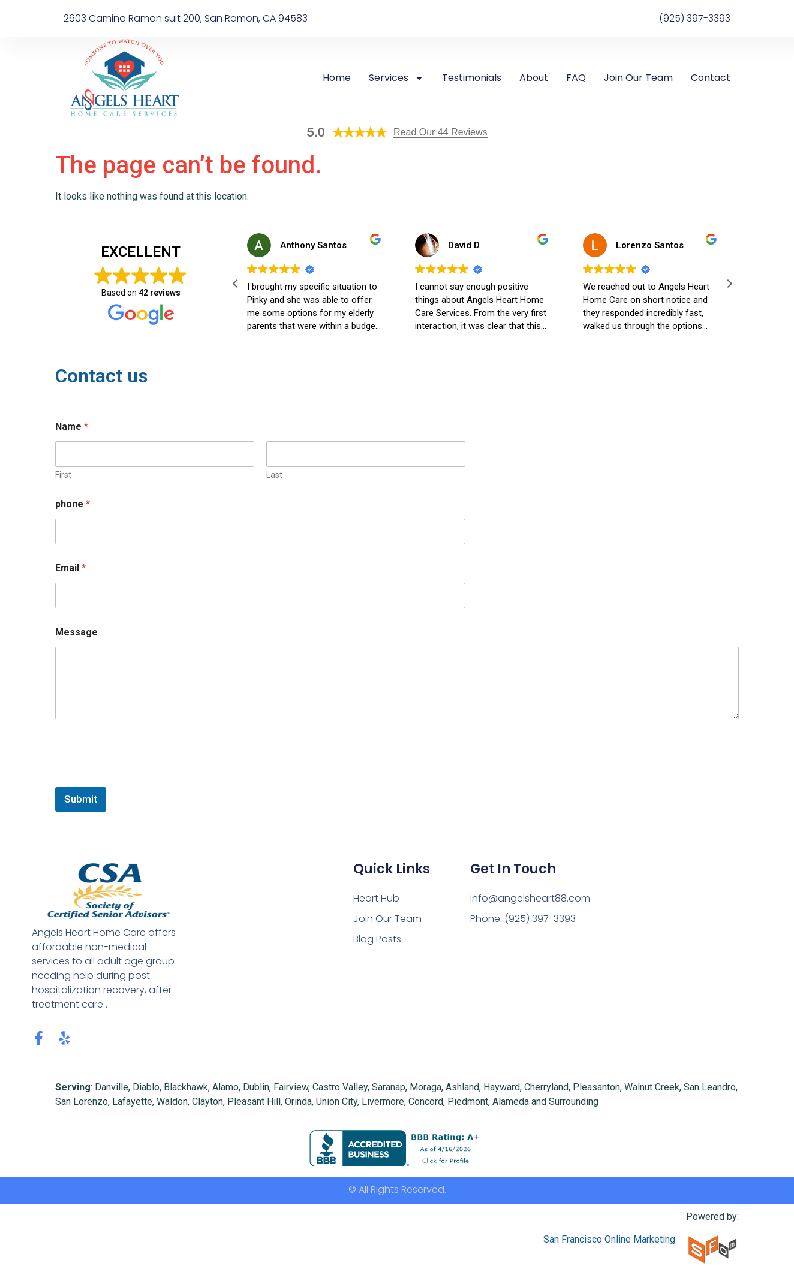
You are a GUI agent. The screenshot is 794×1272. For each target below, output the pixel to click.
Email (70, 568)
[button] (729, 284)
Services (396, 78)
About (533, 78)
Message (76, 632)
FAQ (576, 78)
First (63, 475)
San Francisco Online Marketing (609, 1239)
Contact (710, 78)
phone (72, 504)
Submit (80, 799)
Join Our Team (638, 78)
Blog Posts (377, 939)
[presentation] (146, 779)
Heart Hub (376, 898)
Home (337, 78)
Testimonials (471, 78)
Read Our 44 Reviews (440, 132)
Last (274, 475)
